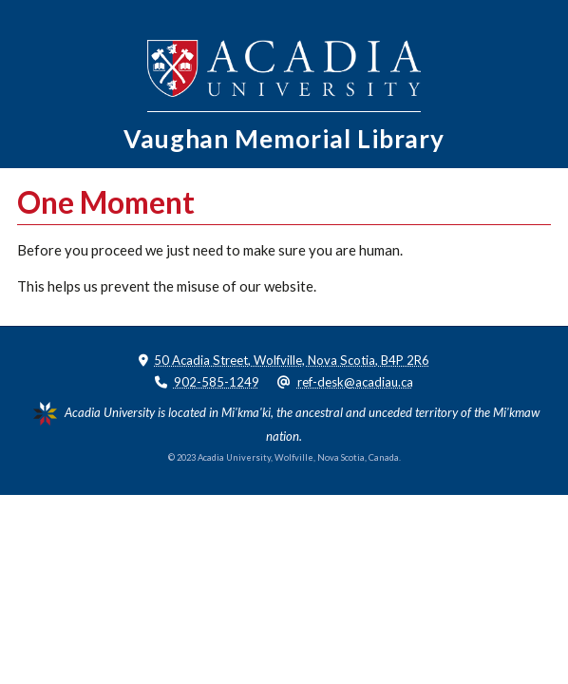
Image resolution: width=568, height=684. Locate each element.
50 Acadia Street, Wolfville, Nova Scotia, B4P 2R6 (291, 360)
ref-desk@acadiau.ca (355, 382)
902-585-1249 (216, 382)
